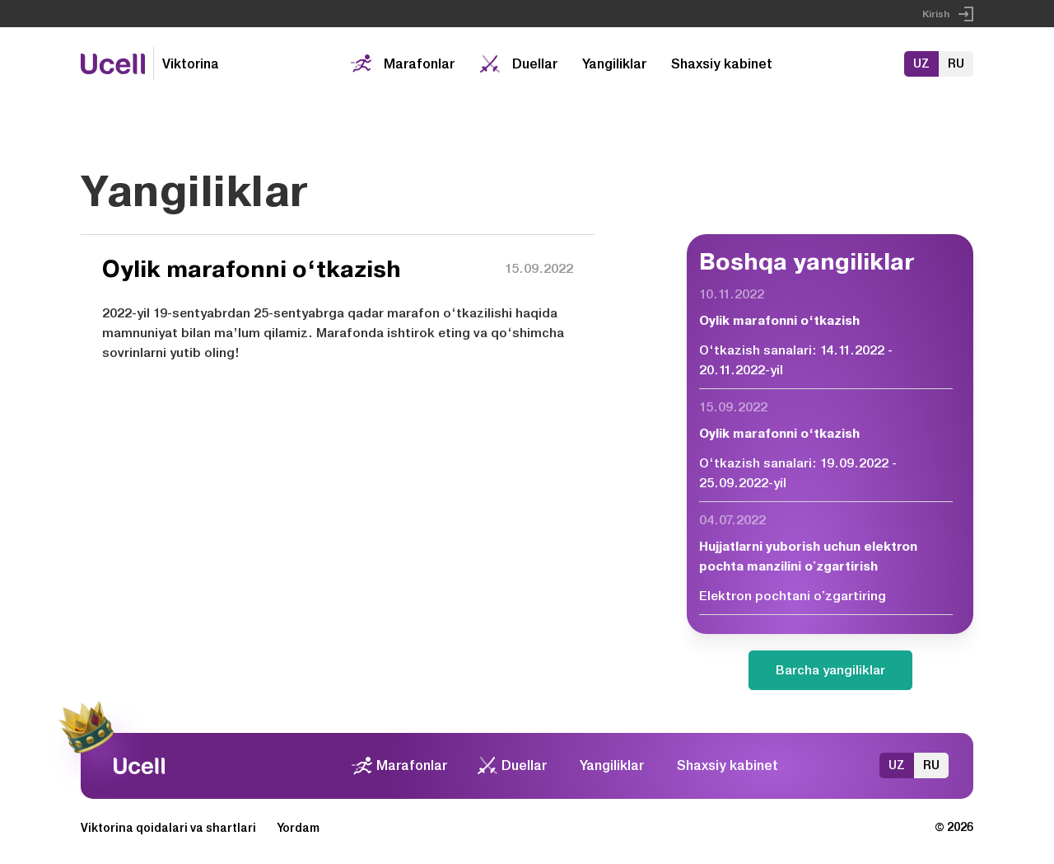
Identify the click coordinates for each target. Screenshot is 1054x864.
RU (956, 63)
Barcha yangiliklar (830, 670)
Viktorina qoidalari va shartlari (168, 827)
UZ (921, 63)
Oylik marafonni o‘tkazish (779, 320)
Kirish (935, 13)
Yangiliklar (614, 63)
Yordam (298, 827)
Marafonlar (419, 63)
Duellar (534, 63)
